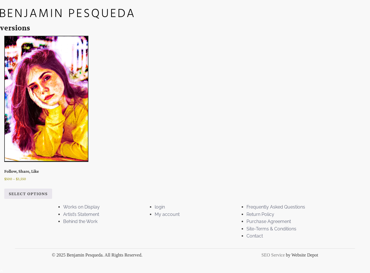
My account (167, 214)
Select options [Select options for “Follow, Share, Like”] (28, 193)
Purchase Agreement (268, 221)
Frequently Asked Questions (275, 207)
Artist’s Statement (81, 214)
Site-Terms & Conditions (271, 229)
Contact (254, 236)
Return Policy (260, 214)
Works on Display (81, 207)
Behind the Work (80, 221)
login (160, 207)
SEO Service (273, 255)
